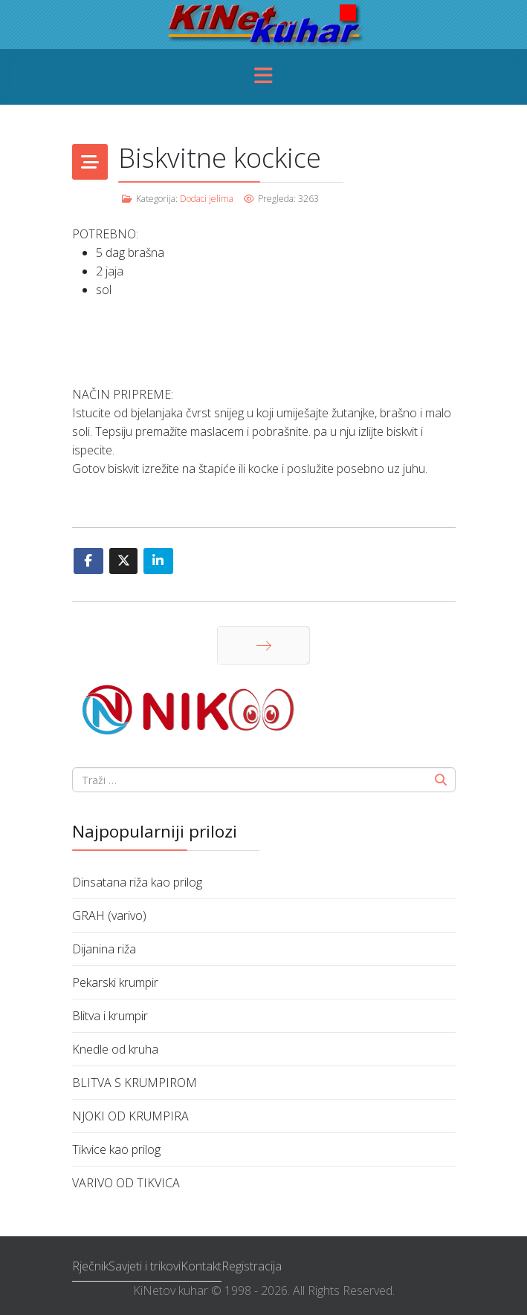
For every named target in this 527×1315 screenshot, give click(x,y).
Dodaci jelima (206, 198)
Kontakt (201, 1266)
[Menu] (263, 77)
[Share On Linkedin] (158, 561)
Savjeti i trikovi (145, 1266)
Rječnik (90, 1266)
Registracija (252, 1266)
